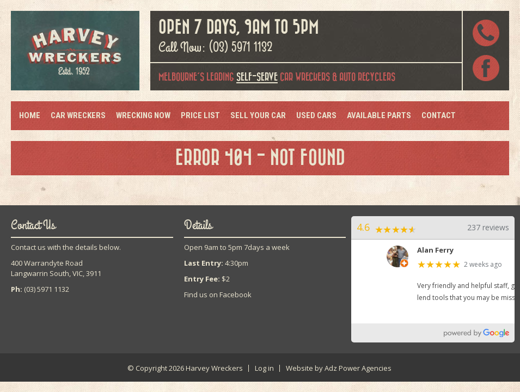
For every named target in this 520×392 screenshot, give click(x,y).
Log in (264, 368)
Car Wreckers (78, 115)
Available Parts (379, 115)
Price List (200, 115)
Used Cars (316, 115)
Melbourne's (181, 77)
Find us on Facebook (218, 294)
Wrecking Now (143, 115)
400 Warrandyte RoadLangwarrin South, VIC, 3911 (56, 268)
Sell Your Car (258, 115)
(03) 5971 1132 (240, 47)
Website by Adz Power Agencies (338, 368)
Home (29, 115)
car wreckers (283, 77)
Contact (438, 115)
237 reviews (488, 227)
